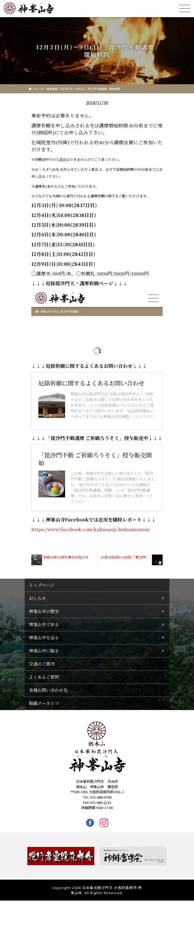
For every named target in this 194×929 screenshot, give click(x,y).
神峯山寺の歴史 (44, 640)
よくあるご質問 (44, 705)
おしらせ (39, 89)
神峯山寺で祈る (44, 653)
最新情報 (52, 89)
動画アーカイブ (44, 732)
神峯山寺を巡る (44, 666)
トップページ (41, 613)
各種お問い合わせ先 (48, 718)
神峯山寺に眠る (44, 679)
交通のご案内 (42, 692)
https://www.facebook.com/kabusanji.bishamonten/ (90, 557)
